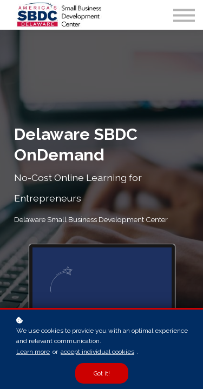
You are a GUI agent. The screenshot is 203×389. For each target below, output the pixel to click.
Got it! (102, 373)
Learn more (33, 352)
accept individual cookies (97, 352)
